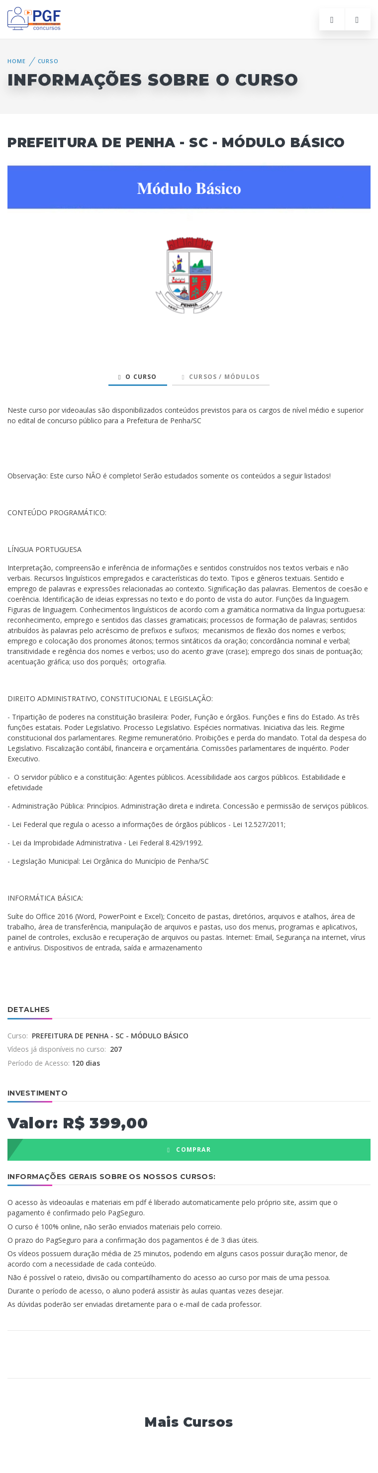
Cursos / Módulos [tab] (221, 376)
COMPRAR (189, 1149)
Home (16, 61)
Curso (48, 61)
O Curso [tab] (137, 376)
